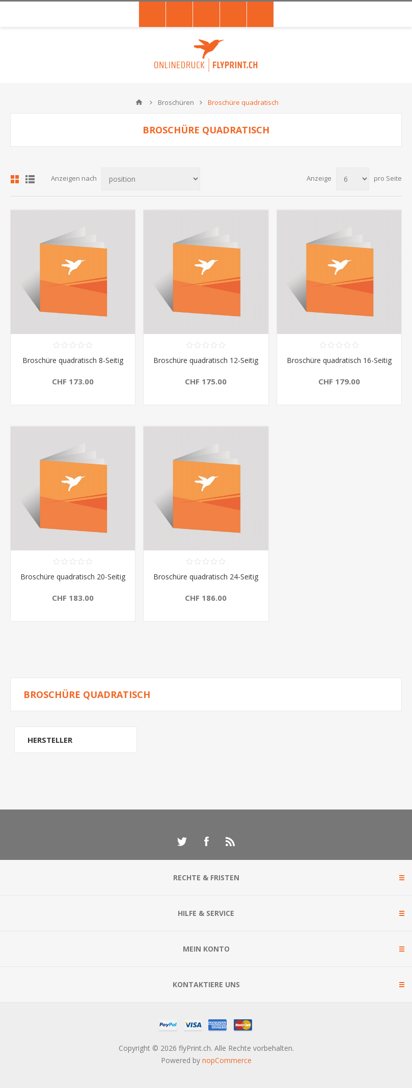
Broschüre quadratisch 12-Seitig (205, 360)
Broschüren (176, 102)
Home (139, 102)
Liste (30, 179)
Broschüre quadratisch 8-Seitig (72, 360)
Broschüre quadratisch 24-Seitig (205, 576)
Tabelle (14, 179)
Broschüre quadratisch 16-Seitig (339, 360)
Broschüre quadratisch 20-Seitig (72, 576)
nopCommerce (227, 1060)
